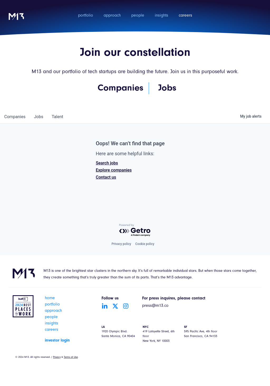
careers (185, 16)
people (137, 16)
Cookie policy (144, 244)
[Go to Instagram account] (126, 306)
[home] (16, 20)
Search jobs (107, 163)
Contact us (106, 177)
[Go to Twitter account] (115, 306)
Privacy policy (121, 244)
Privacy (57, 357)
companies (15, 116)
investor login (57, 340)
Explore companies (114, 170)
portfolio (85, 16)
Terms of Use (71, 357)
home (50, 298)
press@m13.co (155, 306)
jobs (38, 116)
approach (112, 16)
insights (161, 16)
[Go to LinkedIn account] (105, 306)
